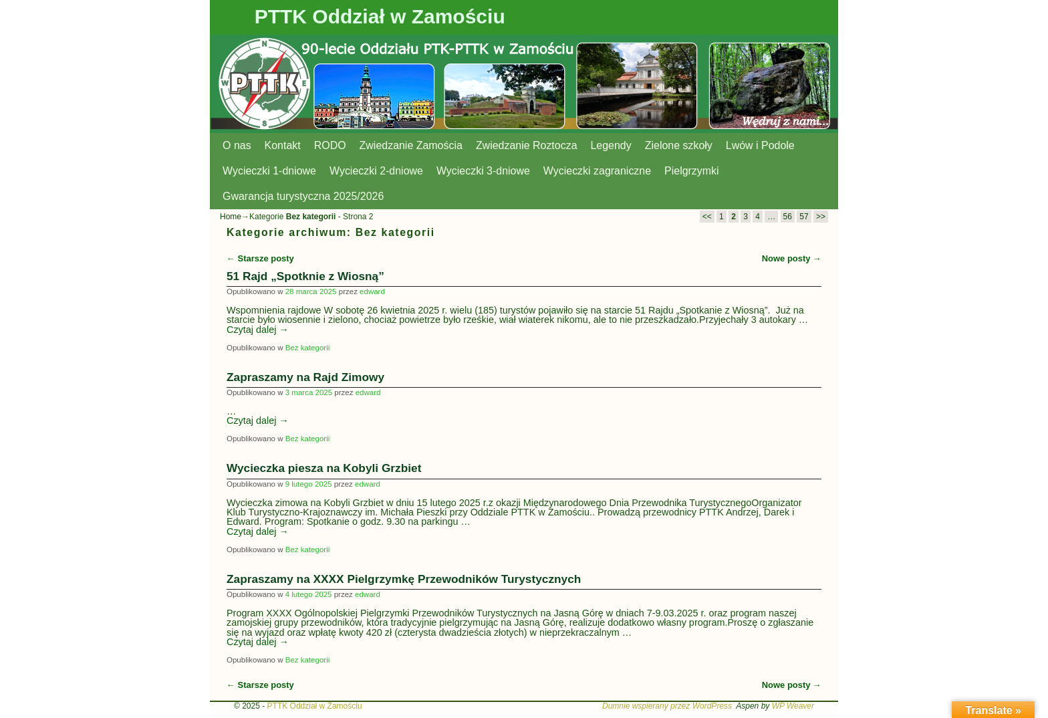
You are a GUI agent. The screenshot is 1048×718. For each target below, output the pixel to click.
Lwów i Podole (760, 145)
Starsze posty (260, 258)
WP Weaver (793, 706)
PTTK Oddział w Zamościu (380, 16)
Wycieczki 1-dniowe (269, 170)
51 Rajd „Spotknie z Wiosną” (305, 276)
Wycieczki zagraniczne (597, 170)
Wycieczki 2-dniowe (376, 170)
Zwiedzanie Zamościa (411, 145)
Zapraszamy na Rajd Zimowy (305, 377)
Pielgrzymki (691, 170)
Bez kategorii (307, 348)
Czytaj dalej (258, 329)
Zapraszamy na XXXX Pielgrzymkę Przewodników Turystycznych (404, 579)
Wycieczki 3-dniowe (483, 170)
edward (372, 291)
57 (803, 216)
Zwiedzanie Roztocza (526, 145)
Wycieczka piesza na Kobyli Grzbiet (324, 468)
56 (787, 216)
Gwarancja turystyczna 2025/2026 (303, 196)
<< (707, 216)
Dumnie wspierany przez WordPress (667, 706)
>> (820, 216)
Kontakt (283, 145)
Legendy (611, 145)
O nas (237, 145)
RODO (330, 145)
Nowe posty (791, 258)
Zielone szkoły (678, 145)
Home (230, 216)
